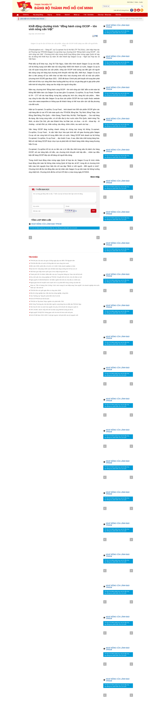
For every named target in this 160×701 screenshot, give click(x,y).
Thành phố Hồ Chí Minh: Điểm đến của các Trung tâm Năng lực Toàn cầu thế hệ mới (56, 274)
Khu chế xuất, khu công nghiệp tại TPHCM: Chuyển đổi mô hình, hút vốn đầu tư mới (56, 277)
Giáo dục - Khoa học (104, 15)
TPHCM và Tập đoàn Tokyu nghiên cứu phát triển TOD (47, 301)
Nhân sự (76, 15)
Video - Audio (139, 2)
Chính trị (26, 15)
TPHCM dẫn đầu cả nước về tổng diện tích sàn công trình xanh (49, 263)
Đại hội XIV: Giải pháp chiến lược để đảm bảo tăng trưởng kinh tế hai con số (53, 269)
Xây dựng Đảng (38, 15)
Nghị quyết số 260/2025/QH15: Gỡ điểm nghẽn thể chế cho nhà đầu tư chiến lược (55, 280)
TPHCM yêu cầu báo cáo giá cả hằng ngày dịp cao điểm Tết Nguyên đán (52, 260)
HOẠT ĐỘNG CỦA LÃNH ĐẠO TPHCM (46, 224)
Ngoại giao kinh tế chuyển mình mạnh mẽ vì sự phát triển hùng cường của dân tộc (55, 282)
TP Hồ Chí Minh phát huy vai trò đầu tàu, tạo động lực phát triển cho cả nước (53, 228)
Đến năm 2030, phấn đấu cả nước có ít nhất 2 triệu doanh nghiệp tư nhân (52, 266)
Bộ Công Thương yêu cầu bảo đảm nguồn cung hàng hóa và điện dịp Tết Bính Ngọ (55, 304)
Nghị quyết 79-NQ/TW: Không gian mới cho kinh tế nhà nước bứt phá (51, 312)
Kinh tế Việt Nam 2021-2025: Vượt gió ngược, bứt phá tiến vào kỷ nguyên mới (54, 315)
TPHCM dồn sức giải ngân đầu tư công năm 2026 (45, 290)
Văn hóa (118, 15)
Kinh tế (67, 15)
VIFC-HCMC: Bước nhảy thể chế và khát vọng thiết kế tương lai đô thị (51, 309)
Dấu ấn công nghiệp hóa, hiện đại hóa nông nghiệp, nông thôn (49, 293)
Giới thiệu (130, 2)
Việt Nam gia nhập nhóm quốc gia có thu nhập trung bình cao (49, 271)
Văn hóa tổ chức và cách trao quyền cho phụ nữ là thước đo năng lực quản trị (54, 307)
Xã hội (58, 15)
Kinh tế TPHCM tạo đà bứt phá (39, 298)
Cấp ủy (49, 15)
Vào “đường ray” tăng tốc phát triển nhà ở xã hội (45, 296)
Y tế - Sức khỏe (88, 15)
